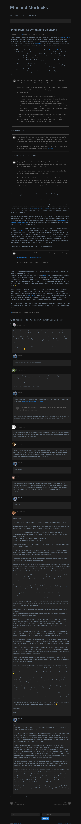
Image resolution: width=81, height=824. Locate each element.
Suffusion (50, 50)
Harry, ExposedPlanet (20, 511)
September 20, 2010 (20, 370)
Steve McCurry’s (65, 37)
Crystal (17, 476)
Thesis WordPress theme (25, 202)
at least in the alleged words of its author (32, 401)
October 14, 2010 (19, 444)
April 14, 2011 (19, 513)
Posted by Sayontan (16, 34)
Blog (40, 21)
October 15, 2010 (21, 464)
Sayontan (20, 355)
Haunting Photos (38, 43)
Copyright (19, 312)
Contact (45, 21)
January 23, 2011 (19, 478)
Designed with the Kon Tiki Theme (64, 823)
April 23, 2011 (20, 720)
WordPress (57, 50)
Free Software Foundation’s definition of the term (53, 74)
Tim (17, 369)
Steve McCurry (32, 312)
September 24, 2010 (20, 427)
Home (35, 21)
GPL (22, 312)
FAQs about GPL (32, 295)
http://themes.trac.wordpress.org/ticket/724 (29, 257)
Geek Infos (46, 275)
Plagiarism (26, 312)
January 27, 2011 (21, 499)
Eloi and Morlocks (29, 7)
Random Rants (35, 34)
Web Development (42, 34)
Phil (17, 324)
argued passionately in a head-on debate (38, 208)
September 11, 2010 (20, 325)
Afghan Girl (14, 312)
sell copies (50, 148)
